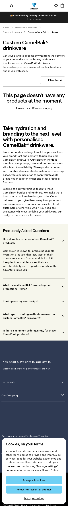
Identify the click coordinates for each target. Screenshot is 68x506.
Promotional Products (26, 27)
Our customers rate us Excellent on (24, 436)
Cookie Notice (50, 469)
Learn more (34, 18)
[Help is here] (51, 6)
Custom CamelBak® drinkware (43, 32)
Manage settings (34, 498)
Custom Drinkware (12, 32)
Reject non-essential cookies (34, 489)
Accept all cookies (34, 480)
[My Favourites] (56, 6)
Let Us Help (32, 382)
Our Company (32, 395)
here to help (21, 368)
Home (6, 27)
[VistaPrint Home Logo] (34, 6)
